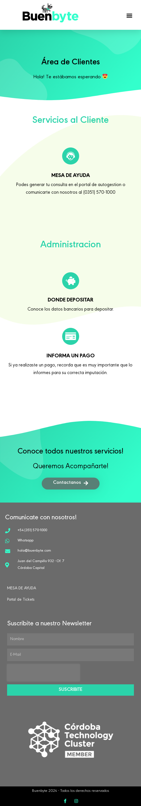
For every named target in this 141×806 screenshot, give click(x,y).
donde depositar (70, 300)
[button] (129, 15)
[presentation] (43, 672)
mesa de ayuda (70, 176)
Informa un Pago (71, 356)
